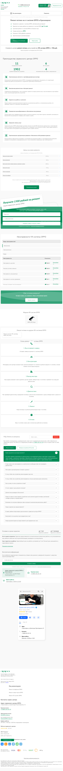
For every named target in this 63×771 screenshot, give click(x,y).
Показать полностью (7, 549)
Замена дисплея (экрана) (8, 156)
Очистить (56, 438)
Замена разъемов (6, 160)
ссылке (7, 685)
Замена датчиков (6, 167)
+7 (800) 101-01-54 (24, 5)
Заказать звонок (31, 300)
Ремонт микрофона (6, 175)
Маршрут (23, 620)
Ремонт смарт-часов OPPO (16, 695)
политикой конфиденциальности (37, 226)
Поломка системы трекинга (9, 268)
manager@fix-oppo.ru (6, 721)
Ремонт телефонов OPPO (15, 692)
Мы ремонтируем (16, 13)
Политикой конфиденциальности (44, 569)
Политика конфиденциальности (31, 761)
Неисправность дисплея (9, 263)
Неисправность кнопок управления (11, 279)
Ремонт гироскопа (6, 171)
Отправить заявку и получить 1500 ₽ (31, 223)
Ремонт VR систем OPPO (15, 698)
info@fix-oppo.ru (5, 717)
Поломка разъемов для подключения (12, 284)
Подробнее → (55, 263)
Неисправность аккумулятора (10, 274)
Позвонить (46, 13)
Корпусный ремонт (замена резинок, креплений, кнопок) (14, 163)
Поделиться (2, 746)
